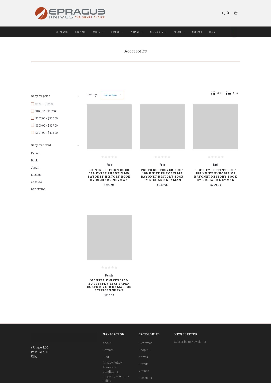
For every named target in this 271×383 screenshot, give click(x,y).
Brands (117, 31)
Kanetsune (38, 189)
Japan (35, 167)
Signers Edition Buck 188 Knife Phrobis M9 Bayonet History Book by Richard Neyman (109, 175)
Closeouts (158, 31)
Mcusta (36, 174)
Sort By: (92, 95)
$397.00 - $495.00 (46, 132)
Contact (197, 31)
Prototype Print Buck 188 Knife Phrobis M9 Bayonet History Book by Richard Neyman (215, 175)
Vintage (137, 31)
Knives (98, 31)
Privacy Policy (112, 362)
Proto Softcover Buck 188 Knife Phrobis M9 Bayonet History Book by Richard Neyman (162, 175)
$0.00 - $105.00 (44, 104)
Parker (35, 153)
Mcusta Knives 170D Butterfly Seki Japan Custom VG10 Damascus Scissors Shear (109, 285)
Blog (212, 31)
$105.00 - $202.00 (46, 111)
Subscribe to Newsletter (190, 341)
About (179, 31)
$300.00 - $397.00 (46, 125)
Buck (34, 160)
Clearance (62, 31)
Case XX (36, 182)
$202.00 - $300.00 (46, 118)
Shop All (80, 31)
